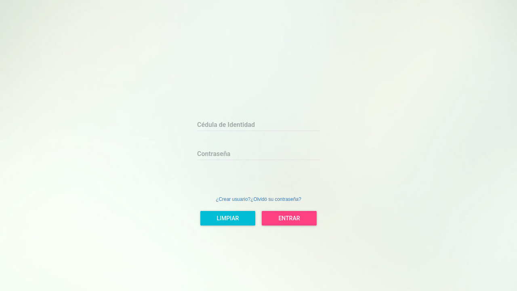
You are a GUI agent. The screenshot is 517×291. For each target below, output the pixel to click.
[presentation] (258, 179)
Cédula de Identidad (226, 125)
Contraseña (213, 154)
